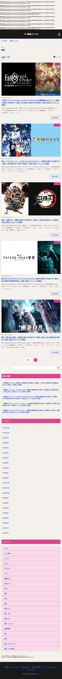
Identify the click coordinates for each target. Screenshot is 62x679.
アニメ (57, 125)
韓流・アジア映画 (9, 648)
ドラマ (6, 563)
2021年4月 (6, 462)
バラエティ (7, 568)
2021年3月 (6, 467)
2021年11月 (6, 427)
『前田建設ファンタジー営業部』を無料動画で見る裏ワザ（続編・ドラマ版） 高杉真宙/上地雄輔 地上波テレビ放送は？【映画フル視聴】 (31, 383)
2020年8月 (6, 503)
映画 (5, 593)
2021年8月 (6, 442)
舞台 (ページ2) (14, 41)
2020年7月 (6, 508)
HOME (5, 40)
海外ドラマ (7, 608)
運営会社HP (25, 667)
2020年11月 (6, 488)
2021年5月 (6, 457)
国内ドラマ (7, 583)
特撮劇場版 (7, 628)
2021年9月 (6, 437)
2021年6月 (6, 452)
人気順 (8, 57)
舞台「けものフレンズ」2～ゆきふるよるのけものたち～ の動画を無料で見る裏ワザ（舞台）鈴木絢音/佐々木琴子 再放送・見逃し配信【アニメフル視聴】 (31, 162)
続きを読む (55, 117)
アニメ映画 (7, 553)
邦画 (5, 638)
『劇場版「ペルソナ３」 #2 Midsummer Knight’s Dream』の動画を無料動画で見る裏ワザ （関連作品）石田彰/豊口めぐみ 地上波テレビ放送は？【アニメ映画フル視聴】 (30, 397)
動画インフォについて (12, 667)
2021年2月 (6, 472)
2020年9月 (6, 498)
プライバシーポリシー (50, 667)
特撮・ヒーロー (8, 623)
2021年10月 (6, 432)
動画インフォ (36, 674)
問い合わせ (31, 669)
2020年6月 (6, 513)
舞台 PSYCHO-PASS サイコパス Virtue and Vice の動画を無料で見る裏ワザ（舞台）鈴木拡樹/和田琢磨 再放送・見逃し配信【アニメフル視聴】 (31, 280)
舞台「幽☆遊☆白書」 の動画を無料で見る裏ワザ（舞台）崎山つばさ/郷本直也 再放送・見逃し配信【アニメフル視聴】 (31, 338)
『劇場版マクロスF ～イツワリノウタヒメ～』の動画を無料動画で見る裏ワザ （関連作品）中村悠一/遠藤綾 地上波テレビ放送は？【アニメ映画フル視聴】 (31, 404)
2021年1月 (6, 478)
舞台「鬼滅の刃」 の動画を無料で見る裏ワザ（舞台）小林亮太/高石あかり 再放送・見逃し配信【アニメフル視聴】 (31, 221)
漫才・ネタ (7, 613)
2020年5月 (6, 518)
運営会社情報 (36, 667)
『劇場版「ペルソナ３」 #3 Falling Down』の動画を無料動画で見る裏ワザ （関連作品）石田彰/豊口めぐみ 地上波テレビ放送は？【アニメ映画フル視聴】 (31, 390)
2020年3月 (6, 528)
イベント (6, 558)
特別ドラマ (7, 618)
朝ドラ (6, 598)
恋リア (6, 588)
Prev (28, 360)
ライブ (6, 573)
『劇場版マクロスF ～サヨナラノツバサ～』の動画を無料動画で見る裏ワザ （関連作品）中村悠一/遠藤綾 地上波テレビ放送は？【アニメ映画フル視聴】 (31, 411)
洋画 (5, 603)
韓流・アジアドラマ (9, 643)
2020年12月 (6, 483)
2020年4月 (6, 523)
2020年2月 (6, 533)
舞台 (58, 64)
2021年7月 (6, 447)
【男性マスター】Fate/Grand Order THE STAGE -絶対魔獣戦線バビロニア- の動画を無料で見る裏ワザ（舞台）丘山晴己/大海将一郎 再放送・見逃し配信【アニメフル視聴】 (30, 102)
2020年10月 (6, 493)
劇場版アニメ (8, 578)
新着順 (3, 57)
